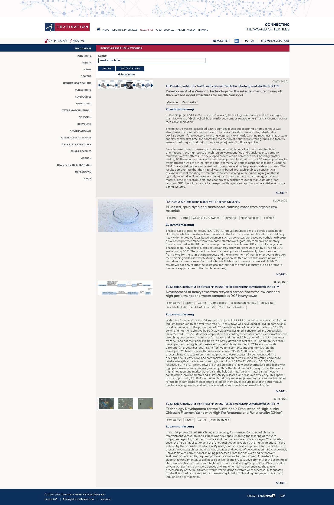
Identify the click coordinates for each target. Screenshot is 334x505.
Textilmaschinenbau (243, 303)
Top (282, 495)
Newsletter (221, 41)
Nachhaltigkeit (250, 218)
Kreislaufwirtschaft (203, 307)
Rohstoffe (173, 303)
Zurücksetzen (130, 68)
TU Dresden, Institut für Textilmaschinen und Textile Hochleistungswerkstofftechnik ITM (222, 86)
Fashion (269, 218)
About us (78, 41)
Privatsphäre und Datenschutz (78, 499)
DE (246, 41)
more (280, 193)
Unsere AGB (51, 499)
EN (252, 41)
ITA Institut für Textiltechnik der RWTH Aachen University (203, 202)
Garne (184, 218)
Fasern (171, 218)
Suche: (102, 56)
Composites (190, 102)
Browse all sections (275, 40)
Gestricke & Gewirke (206, 218)
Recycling (229, 218)
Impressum (105, 499)
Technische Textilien (232, 307)
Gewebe (172, 102)
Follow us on (261, 496)
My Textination (57, 41)
